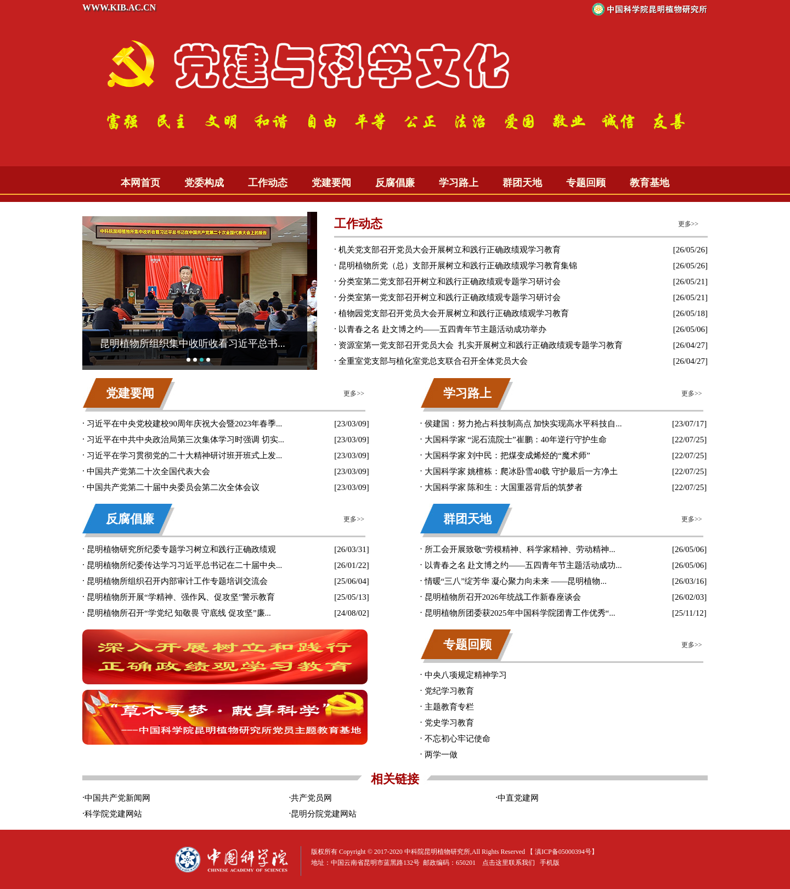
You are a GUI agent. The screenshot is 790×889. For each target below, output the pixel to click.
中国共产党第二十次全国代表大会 (148, 471)
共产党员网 (311, 798)
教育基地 (649, 182)
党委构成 (204, 182)
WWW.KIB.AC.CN (119, 7)
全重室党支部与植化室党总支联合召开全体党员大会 (433, 361)
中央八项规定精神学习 (466, 675)
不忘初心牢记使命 (457, 738)
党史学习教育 (449, 722)
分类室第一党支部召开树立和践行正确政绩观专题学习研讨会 (449, 297)
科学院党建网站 (113, 813)
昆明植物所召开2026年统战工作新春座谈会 (503, 597)
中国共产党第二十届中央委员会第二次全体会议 (173, 487)
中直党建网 (518, 798)
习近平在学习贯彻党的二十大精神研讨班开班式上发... (184, 455)
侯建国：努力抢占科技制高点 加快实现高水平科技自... (523, 423)
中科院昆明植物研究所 (437, 852)
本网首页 (140, 182)
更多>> (688, 224)
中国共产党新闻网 (117, 798)
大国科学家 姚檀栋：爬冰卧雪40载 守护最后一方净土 (521, 471)
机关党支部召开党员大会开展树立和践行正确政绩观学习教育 (449, 249)
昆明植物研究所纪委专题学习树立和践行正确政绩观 (181, 549)
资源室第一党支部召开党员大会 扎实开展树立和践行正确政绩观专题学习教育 (480, 345)
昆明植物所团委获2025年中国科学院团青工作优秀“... (520, 613)
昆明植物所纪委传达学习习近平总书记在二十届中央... (184, 565)
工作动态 (267, 182)
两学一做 (441, 754)
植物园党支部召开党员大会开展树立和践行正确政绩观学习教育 (453, 313)
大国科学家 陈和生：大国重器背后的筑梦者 (504, 487)
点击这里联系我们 (508, 863)
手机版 (550, 863)
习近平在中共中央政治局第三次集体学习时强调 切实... (185, 439)
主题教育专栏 (449, 706)
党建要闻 (331, 182)
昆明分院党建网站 (324, 813)
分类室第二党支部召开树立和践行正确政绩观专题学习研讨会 (449, 281)
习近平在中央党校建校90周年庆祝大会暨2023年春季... (184, 423)
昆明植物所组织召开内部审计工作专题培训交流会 (177, 581)
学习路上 (458, 182)
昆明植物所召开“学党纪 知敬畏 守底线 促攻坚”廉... (179, 613)
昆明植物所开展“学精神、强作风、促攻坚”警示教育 (181, 597)
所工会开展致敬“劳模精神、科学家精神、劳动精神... (520, 549)
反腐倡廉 (395, 182)
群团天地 (522, 182)
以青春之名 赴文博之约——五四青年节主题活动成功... (523, 565)
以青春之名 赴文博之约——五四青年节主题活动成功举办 (442, 329)
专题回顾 (586, 182)
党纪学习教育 (449, 691)
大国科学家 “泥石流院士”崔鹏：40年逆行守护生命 (516, 439)
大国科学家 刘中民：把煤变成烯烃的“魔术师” (507, 455)
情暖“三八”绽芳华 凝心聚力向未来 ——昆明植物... (516, 581)
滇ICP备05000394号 (563, 852)
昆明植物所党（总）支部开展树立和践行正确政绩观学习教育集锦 (457, 265)
